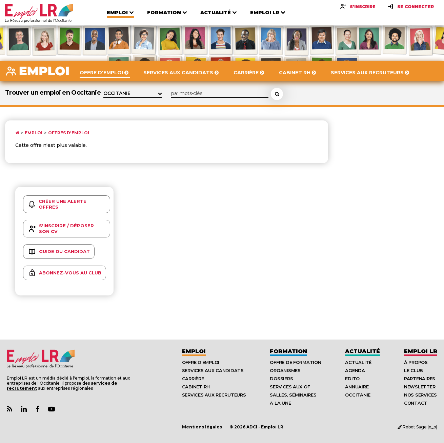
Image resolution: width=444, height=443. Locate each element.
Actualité (362, 351)
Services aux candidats (213, 370)
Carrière (193, 378)
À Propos (416, 362)
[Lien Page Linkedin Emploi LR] (24, 409)
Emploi (33, 133)
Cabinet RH (196, 386)
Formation (288, 351)
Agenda (355, 370)
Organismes (285, 370)
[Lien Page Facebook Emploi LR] (37, 409)
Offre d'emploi (200, 362)
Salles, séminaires (293, 395)
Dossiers (281, 378)
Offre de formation (295, 362)
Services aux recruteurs (214, 395)
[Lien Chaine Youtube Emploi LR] (51, 409)
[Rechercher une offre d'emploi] (277, 94)
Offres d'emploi (68, 133)
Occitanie (357, 395)
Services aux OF (290, 386)
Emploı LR (420, 351)
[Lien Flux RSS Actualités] (9, 409)
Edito (352, 378)
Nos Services (420, 395)
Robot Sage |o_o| (417, 426)
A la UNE (280, 403)
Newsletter (419, 386)
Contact (415, 403)
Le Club (413, 370)
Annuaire (356, 386)
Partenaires (419, 378)
